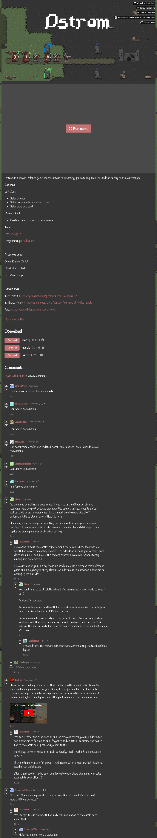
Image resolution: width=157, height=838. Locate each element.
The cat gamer (20, 422)
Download (12, 340)
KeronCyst (19, 442)
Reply (12, 396)
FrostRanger (34, 640)
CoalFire (18, 680)
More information (16, 320)
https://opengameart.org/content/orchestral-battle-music (58, 303)
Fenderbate (27, 241)
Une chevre (19, 481)
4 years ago (33, 386)
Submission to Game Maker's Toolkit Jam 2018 (135, 17)
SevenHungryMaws (23, 463)
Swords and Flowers (23, 790)
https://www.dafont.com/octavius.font (33, 310)
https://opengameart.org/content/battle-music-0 (48, 296)
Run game (78, 128)
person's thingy (21, 386)
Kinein (17, 499)
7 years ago (30, 481)
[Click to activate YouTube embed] (28, 713)
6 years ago (30, 442)
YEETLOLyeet (21, 404)
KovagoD (15, 234)
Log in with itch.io (14, 376)
